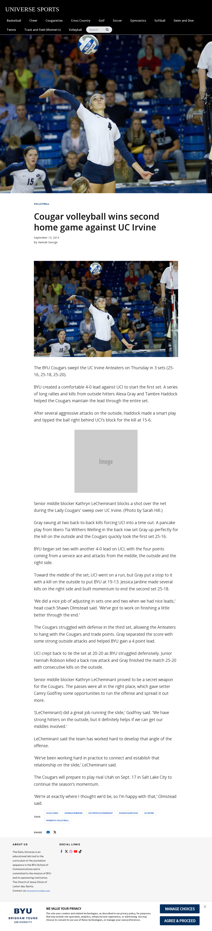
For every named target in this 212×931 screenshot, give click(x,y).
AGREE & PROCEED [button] (179, 920)
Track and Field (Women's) (42, 30)
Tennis (11, 30)
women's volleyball (57, 820)
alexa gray (52, 813)
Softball (159, 21)
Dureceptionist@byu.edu (27, 894)
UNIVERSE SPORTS (32, 9)
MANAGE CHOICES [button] (180, 908)
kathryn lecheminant (101, 813)
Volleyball (75, 30)
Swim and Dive (184, 21)
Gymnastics (138, 21)
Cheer (33, 21)
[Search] (99, 29)
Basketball (14, 21)
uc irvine (149, 813)
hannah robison (73, 813)
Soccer (117, 21)
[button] (206, 908)
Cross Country (80, 21)
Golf (102, 21)
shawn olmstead (128, 813)
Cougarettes (54, 21)
